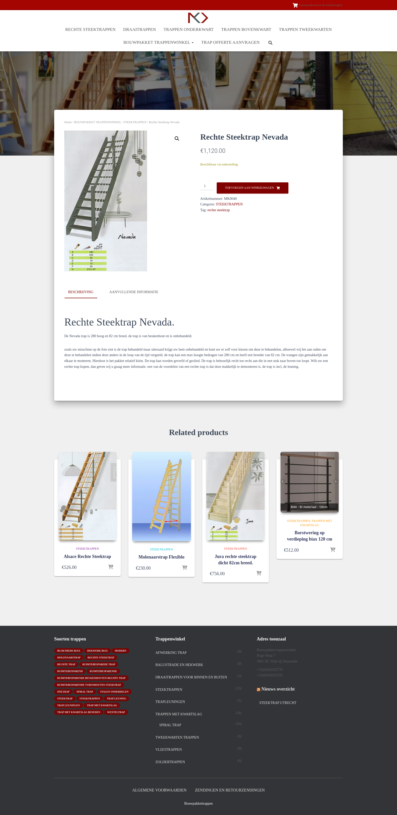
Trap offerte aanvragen (230, 42)
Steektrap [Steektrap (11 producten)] (65, 698)
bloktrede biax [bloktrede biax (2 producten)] (68, 650)
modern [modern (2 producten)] (120, 650)
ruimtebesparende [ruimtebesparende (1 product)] (103, 670)
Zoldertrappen (170, 761)
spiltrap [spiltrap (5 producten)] (63, 691)
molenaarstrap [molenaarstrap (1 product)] (69, 657)
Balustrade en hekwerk (179, 665)
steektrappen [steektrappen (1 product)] (90, 698)
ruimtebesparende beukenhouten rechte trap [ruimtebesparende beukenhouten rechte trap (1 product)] (91, 677)
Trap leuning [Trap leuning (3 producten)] (116, 698)
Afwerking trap (171, 652)
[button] (192, 42)
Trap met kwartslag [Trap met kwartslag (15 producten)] (102, 704)
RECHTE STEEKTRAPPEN (90, 29)
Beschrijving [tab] (80, 292)
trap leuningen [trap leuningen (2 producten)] (68, 704)
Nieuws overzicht (278, 688)
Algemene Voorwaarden (157, 789)
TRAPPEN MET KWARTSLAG (178, 714)
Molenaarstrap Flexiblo (161, 557)
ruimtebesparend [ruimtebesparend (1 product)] (70, 670)
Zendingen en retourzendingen (231, 789)
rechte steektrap (218, 210)
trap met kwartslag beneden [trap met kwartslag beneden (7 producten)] (78, 711)
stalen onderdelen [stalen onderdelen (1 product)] (114, 691)
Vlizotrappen (168, 749)
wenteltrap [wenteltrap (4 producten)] (116, 711)
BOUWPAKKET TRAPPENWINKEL (158, 42)
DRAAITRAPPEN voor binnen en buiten (191, 677)
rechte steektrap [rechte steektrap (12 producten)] (101, 657)
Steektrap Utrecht (277, 702)
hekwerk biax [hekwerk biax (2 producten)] (97, 650)
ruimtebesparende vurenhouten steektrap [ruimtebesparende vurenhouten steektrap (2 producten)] (89, 684)
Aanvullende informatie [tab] (133, 292)
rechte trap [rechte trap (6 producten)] (66, 663)
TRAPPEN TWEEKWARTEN (305, 29)
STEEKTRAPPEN (135, 122)
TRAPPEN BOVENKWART (246, 29)
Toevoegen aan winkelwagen (249, 187)
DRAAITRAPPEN (139, 29)
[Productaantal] (206, 186)
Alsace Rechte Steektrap (87, 556)
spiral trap (170, 725)
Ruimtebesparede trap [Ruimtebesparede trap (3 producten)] (98, 663)
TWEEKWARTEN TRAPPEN (177, 737)
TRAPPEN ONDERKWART (189, 29)
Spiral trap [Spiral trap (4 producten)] (84, 691)
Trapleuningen (170, 701)
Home (68, 122)
